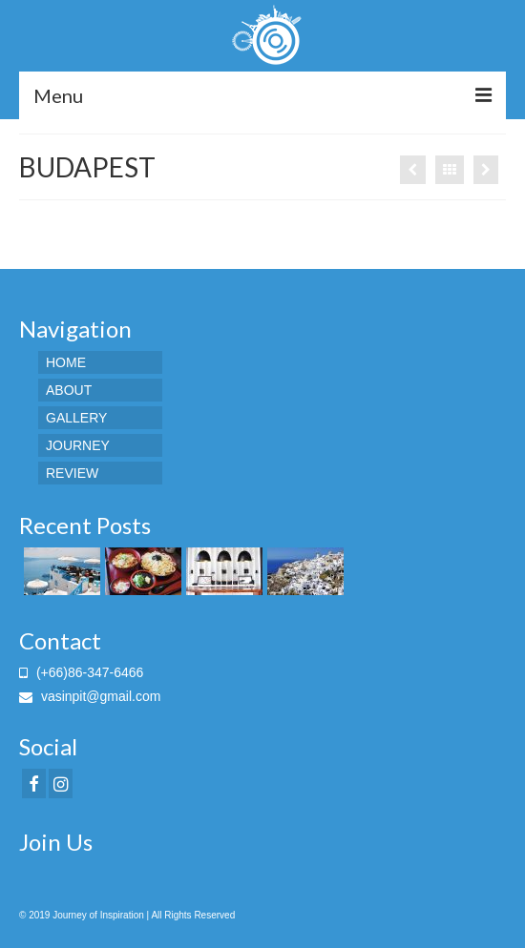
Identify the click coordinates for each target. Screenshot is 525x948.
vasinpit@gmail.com (89, 696)
